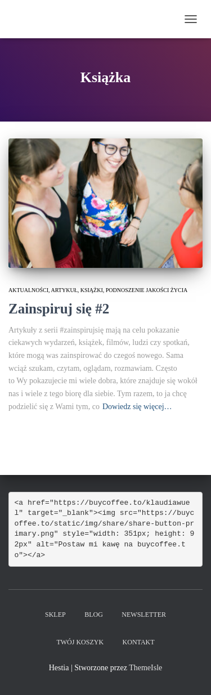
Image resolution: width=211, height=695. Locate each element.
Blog (93, 614)
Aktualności (28, 290)
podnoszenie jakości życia (147, 290)
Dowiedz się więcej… (137, 406)
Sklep (55, 614)
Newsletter (144, 614)
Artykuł (64, 290)
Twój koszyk (80, 642)
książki (91, 290)
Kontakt (139, 642)
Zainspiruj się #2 (58, 308)
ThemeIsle (145, 667)
